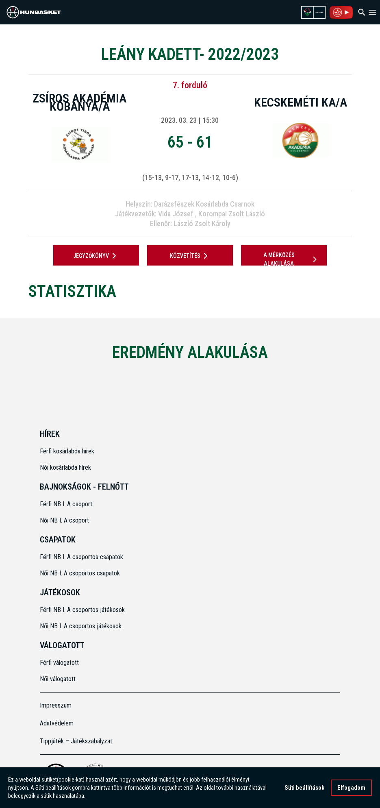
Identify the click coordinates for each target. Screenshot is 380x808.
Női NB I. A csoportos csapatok (81, 573)
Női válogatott (58, 679)
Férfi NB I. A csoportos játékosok (82, 610)
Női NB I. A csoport (64, 520)
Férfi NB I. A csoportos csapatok (82, 557)
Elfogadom (351, 787)
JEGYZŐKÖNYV (96, 256)
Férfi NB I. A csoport (66, 504)
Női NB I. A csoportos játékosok (81, 626)
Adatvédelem (57, 723)
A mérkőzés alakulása (291, 259)
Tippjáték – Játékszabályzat (76, 741)
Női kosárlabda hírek (65, 467)
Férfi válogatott (59, 662)
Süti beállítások (304, 787)
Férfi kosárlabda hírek (67, 451)
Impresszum (56, 705)
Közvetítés (190, 256)
